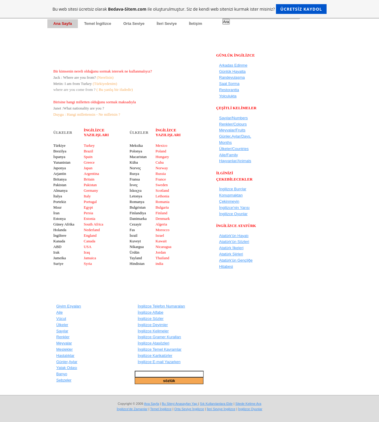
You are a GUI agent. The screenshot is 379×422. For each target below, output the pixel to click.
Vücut (61, 318)
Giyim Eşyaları (68, 306)
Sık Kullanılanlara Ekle (216, 403)
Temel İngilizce (160, 409)
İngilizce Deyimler (153, 325)
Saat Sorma (229, 83)
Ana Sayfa (151, 403)
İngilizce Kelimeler (153, 331)
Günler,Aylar (66, 362)
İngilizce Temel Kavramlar (160, 349)
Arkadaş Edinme (233, 65)
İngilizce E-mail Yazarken (159, 362)
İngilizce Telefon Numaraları (161, 306)
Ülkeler (62, 325)
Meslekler (64, 349)
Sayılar (62, 331)
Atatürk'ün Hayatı (233, 235)
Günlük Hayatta (232, 71)
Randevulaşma (232, 77)
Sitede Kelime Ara (248, 403)
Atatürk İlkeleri (231, 248)
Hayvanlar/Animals (235, 161)
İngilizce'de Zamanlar (132, 409)
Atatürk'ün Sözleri (234, 241)
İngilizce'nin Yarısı (234, 207)
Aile (59, 312)
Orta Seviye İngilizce (189, 409)
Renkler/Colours (233, 124)
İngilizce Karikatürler (155, 355)
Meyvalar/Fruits (232, 130)
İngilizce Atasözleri (153, 343)
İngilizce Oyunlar (233, 214)
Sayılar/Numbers (233, 118)
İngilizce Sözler (150, 318)
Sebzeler (63, 380)
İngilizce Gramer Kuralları (159, 337)
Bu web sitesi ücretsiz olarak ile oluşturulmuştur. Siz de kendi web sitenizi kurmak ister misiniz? (189, 9)
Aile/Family (228, 155)
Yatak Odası (66, 367)
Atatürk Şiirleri (231, 254)
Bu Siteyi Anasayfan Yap (180, 403)
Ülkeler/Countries (234, 148)
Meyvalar (64, 343)
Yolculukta (228, 96)
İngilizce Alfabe (150, 312)
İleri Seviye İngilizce (221, 409)
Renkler (63, 337)
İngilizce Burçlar (232, 189)
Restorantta (229, 90)
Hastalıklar (65, 355)
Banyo (61, 374)
